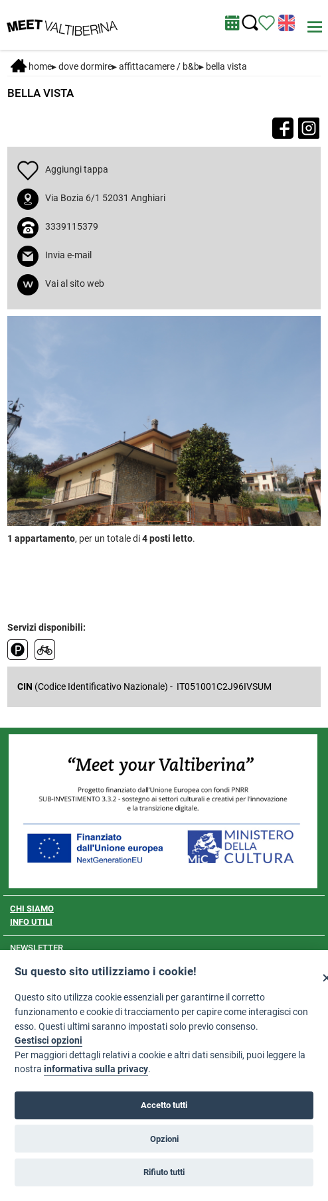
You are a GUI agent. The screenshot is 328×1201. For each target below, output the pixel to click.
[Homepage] (62, 24)
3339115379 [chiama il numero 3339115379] (71, 226)
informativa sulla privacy (96, 1069)
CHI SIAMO (32, 909)
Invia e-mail (68, 255)
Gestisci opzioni (48, 1040)
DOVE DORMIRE (85, 66)
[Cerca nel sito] (250, 23)
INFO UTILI (31, 922)
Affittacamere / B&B (159, 66)
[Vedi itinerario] (266, 22)
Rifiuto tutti (164, 1172)
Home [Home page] (31, 66)
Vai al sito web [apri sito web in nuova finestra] (74, 283)
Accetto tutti (164, 1105)
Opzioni (164, 1139)
